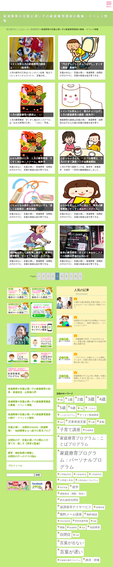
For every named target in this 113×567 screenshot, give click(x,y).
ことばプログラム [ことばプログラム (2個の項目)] (67, 415)
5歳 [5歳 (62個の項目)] (63, 408)
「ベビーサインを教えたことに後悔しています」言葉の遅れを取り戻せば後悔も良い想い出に (90, 359)
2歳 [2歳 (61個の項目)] (80, 399)
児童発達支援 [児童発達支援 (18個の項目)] (77, 421)
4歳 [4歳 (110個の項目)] (102, 399)
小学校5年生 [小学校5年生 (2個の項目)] (96, 474)
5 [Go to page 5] (61, 276)
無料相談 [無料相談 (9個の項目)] (92, 514)
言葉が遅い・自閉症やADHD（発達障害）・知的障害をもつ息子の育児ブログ (29, 429)
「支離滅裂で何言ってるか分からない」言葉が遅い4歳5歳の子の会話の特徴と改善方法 (90, 341)
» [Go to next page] (80, 276)
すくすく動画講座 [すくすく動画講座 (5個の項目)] (89, 415)
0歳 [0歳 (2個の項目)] (61, 400)
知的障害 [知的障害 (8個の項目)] (95, 527)
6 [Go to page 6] (66, 276)
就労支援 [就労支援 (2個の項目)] (63, 487)
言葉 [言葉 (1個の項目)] (77, 535)
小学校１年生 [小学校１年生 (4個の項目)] (66, 480)
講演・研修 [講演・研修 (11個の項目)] (92, 560)
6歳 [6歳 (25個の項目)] (72, 408)
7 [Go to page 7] (71, 276)
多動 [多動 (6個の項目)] (101, 422)
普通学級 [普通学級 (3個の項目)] (100, 507)
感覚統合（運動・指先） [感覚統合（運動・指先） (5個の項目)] (73, 493)
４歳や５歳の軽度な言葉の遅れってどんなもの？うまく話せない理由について (90, 304)
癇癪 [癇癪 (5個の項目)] (62, 527)
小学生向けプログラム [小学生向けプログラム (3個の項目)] (88, 480)
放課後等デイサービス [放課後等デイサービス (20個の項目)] (75, 507)
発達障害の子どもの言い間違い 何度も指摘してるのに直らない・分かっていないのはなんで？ (90, 378)
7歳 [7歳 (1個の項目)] (81, 408)
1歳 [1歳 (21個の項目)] (70, 399)
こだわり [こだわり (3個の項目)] (92, 408)
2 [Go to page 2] (48, 276)
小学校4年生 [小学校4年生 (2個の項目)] (81, 474)
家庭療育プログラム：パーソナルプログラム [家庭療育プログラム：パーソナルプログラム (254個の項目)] (81, 459)
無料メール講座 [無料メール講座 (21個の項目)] (71, 514)
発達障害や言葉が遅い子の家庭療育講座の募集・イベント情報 (29, 403)
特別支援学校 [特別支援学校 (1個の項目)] (65, 521)
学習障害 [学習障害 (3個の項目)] (89, 430)
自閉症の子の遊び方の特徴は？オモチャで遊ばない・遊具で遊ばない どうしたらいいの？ (90, 322)
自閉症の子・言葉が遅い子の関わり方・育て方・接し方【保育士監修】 (29, 442)
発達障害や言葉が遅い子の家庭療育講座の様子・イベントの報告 (29, 416)
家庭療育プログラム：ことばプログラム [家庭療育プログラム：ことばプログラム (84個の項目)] (82, 441)
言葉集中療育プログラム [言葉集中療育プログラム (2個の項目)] (70, 560)
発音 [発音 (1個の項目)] (83, 528)
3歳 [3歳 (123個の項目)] (91, 399)
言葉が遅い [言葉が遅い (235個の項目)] (71, 551)
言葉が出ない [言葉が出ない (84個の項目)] (72, 543)
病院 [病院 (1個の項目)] (94, 521)
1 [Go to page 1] (43, 276)
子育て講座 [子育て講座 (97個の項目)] (70, 429)
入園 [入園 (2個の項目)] (93, 422)
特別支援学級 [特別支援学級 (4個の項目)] (81, 521)
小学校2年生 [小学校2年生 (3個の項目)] (65, 474)
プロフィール (15, 465)
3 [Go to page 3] (52, 276)
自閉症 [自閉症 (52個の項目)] (65, 534)
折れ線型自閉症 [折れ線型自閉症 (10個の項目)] (69, 500)
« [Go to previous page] (39, 276)
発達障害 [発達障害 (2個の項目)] (73, 528)
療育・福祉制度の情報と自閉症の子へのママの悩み (22, 455)
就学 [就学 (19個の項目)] (75, 487)
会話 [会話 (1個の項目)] (61, 422)
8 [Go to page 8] (75, 276)
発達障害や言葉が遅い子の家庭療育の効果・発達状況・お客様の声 (29, 390)
